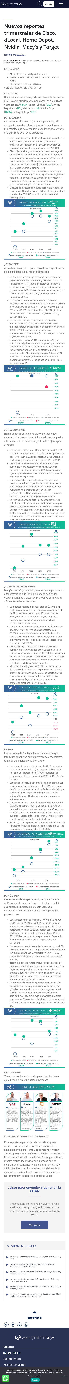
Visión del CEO (15, 60)
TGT (33, 112)
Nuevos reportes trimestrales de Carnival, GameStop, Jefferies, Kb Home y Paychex (32, 1265)
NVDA (8, 112)
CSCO (23, 104)
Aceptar (35, 1380)
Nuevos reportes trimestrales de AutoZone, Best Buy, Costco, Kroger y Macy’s (35, 1288)
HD (18, 108)
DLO (49, 104)
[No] (64, 1375)
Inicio (6, 60)
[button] (6, 1324)
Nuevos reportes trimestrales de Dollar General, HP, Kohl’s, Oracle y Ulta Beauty (34, 1280)
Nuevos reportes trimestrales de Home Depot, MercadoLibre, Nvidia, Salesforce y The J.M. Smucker (35, 1295)
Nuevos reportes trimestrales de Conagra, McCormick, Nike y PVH (35, 1258)
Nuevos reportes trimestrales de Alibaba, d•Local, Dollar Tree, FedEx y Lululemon (35, 1273)
